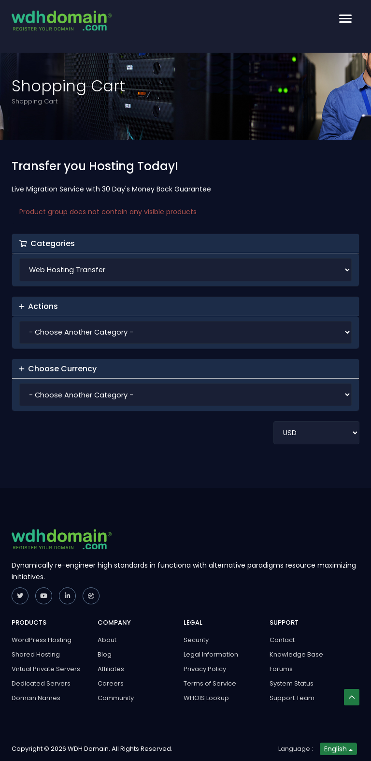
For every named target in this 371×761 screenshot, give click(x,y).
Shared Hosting (36, 654)
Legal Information (211, 654)
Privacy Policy (205, 668)
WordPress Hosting (41, 639)
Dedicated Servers (41, 683)
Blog (105, 654)
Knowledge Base (296, 654)
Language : (295, 748)
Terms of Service (210, 683)
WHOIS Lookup (206, 697)
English (338, 749)
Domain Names (36, 697)
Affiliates (111, 668)
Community (116, 697)
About (107, 639)
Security (196, 639)
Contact (282, 639)
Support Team (292, 697)
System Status (292, 683)
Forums (281, 668)
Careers (111, 683)
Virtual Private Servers (46, 668)
